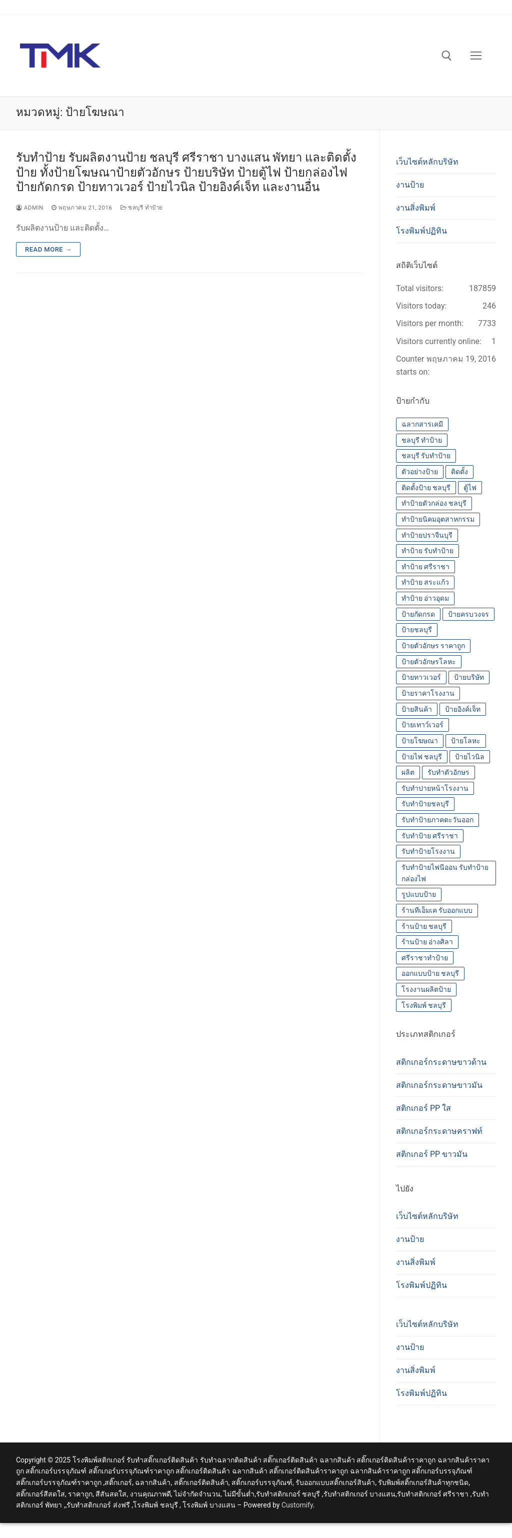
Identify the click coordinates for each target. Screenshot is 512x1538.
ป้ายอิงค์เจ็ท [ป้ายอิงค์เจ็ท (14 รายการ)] (462, 709)
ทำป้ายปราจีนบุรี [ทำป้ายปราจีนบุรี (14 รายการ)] (427, 535)
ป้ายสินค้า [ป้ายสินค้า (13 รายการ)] (417, 709)
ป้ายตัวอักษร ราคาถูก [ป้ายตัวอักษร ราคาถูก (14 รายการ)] (433, 646)
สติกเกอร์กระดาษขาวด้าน (441, 1062)
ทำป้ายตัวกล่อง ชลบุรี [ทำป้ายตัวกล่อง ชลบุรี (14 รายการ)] (434, 503)
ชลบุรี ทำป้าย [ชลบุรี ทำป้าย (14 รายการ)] (422, 440)
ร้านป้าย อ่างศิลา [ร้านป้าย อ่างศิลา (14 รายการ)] (427, 942)
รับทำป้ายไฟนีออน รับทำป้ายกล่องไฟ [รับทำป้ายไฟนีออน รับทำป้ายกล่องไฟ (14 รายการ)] (445, 873)
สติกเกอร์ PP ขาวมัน (432, 1154)
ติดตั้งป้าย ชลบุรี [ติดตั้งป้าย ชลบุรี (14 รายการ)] (426, 488)
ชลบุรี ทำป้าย (141, 207)
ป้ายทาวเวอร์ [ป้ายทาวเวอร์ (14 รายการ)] (421, 677)
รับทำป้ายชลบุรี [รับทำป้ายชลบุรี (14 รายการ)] (425, 804)
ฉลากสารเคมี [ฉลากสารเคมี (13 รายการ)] (422, 424)
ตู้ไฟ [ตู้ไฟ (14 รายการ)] (470, 488)
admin (30, 207)
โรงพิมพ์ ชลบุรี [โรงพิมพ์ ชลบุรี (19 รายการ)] (424, 1005)
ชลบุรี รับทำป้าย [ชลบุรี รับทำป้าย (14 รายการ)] (426, 456)
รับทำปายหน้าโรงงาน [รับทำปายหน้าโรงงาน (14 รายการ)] (435, 788)
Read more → (48, 249)
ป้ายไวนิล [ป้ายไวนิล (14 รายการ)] (469, 757)
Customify (297, 1505)
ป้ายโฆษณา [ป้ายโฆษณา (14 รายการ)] (420, 741)
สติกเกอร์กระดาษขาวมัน (439, 1085)
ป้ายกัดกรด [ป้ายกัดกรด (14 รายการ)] (418, 614)
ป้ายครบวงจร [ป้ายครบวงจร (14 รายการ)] (468, 614)
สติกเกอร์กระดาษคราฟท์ (439, 1131)
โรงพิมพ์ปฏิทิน (421, 231)
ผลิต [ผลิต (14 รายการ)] (408, 772)
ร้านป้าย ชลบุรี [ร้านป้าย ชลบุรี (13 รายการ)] (424, 926)
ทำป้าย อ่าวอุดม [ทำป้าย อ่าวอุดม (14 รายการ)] (425, 598)
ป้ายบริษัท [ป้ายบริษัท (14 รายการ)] (469, 677)
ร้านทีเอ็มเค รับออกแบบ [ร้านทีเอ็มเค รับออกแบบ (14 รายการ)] (437, 910)
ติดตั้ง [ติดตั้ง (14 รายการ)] (459, 472)
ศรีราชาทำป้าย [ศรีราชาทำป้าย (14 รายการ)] (425, 958)
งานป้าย (410, 185)
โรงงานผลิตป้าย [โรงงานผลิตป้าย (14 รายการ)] (426, 989)
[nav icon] (476, 55)
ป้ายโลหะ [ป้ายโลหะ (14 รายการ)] (465, 741)
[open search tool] (447, 56)
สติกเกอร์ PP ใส (423, 1108)
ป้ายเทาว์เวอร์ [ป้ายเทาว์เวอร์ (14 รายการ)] (423, 725)
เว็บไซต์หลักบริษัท (427, 162)
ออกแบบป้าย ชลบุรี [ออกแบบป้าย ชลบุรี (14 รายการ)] (430, 973)
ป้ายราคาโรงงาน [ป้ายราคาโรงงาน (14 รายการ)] (428, 693)
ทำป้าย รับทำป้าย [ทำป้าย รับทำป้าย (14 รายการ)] (428, 551)
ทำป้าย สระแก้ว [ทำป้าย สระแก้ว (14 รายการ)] (425, 582)
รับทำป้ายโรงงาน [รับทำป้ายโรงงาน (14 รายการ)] (428, 851)
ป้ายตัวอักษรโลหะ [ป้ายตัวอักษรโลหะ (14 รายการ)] (429, 662)
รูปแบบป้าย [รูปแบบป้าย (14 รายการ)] (419, 894)
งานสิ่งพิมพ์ (416, 208)
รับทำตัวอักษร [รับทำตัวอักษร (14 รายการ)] (449, 772)
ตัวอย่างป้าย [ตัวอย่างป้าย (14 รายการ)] (420, 472)
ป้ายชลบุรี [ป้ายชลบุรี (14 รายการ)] (417, 630)
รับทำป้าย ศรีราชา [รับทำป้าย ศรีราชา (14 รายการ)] (430, 836)
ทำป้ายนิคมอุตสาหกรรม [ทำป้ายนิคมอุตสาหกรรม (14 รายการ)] (438, 519)
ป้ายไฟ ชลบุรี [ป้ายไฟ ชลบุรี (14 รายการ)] (422, 757)
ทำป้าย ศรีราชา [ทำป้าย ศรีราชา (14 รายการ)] (426, 567)
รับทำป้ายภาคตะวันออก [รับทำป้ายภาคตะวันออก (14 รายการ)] (438, 820)
